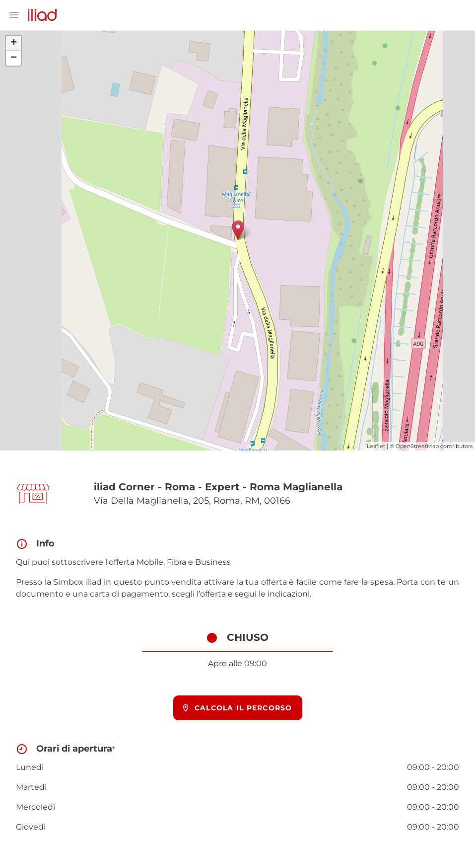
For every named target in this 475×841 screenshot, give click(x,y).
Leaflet (376, 446)
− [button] (13, 58)
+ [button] (13, 43)
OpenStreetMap (417, 446)
